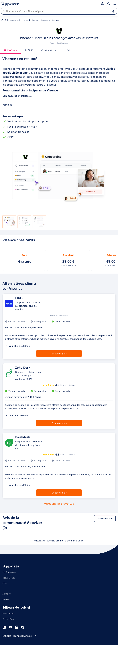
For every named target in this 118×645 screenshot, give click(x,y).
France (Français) (25, 636)
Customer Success (39, 20)
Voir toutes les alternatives (59, 503)
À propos (6, 593)
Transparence (8, 577)
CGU (4, 583)
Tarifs (29, 50)
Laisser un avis (105, 518)
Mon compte (8, 613)
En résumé (10, 50)
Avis (67, 50)
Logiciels (6, 599)
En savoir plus (59, 353)
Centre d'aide (8, 619)
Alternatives (48, 50)
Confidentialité (9, 572)
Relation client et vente (17, 20)
